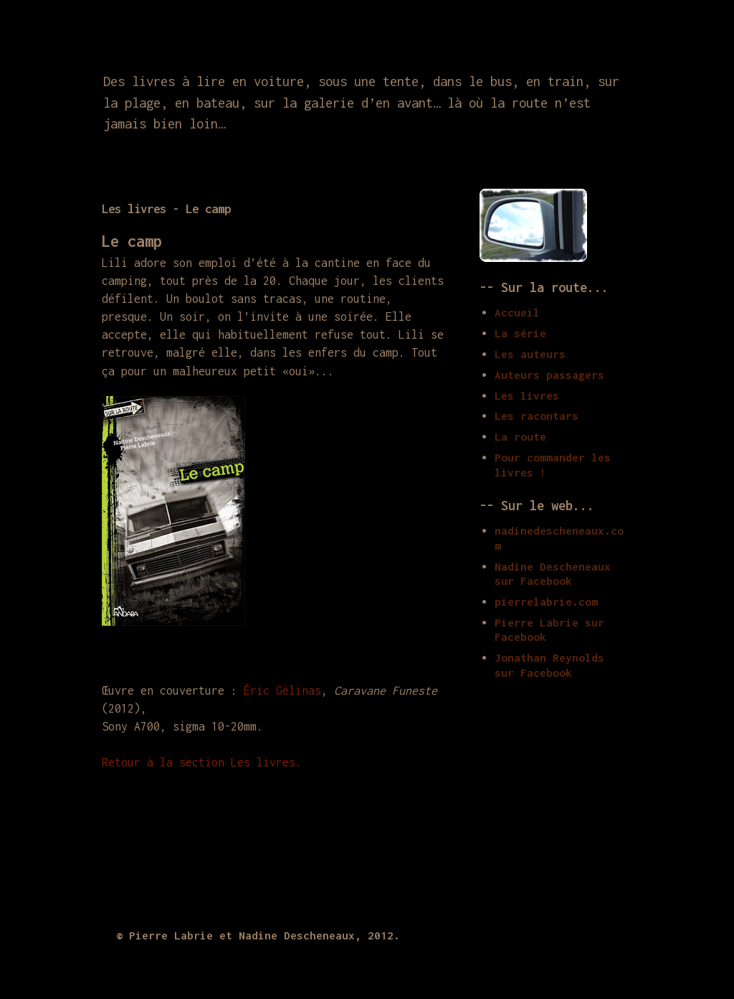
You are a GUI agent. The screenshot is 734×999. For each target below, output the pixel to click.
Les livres (527, 395)
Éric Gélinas (282, 690)
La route (520, 436)
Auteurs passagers (549, 374)
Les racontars (536, 415)
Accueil (517, 312)
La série (520, 333)
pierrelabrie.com (546, 601)
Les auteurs (530, 353)
